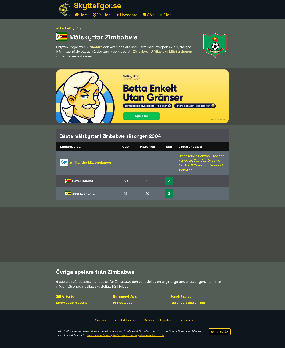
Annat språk (219, 331)
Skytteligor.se (97, 5)
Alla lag (63, 28)
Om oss (101, 320)
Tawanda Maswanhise (187, 302)
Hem (81, 14)
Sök (148, 14)
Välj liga (102, 14)
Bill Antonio (65, 296)
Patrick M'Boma (190, 165)
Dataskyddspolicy (158, 320)
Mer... (166, 14)
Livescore (126, 14)
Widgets (187, 320)
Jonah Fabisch (181, 296)
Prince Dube (122, 302)
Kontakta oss (125, 320)
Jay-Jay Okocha (206, 160)
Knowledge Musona (71, 302)
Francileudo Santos (194, 156)
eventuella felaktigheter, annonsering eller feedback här (125, 335)
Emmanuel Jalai (125, 296)
